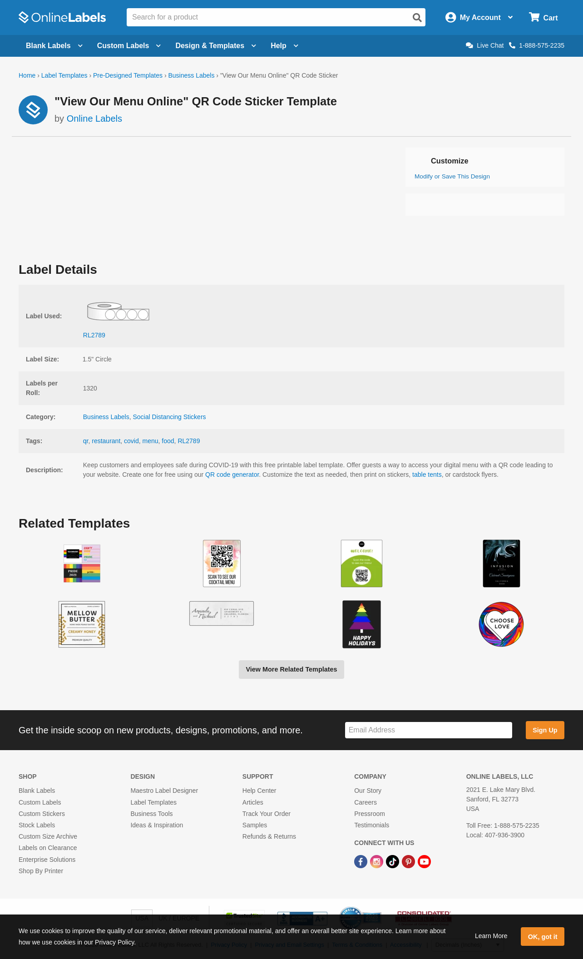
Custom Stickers (42, 813)
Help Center (259, 790)
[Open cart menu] (543, 17)
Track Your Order (266, 813)
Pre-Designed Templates (128, 75)
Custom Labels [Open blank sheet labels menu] (129, 45)
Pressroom (369, 813)
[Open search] (417, 18)
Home (27, 75)
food (168, 441)
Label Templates (64, 75)
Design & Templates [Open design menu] (215, 45)
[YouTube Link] (424, 861)
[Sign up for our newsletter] (428, 730)
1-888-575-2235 (536, 45)
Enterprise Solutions (47, 859)
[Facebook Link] (361, 861)
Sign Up (545, 730)
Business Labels (191, 75)
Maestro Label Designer (164, 790)
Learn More (491, 935)
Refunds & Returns (269, 836)
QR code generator (232, 474)
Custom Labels (40, 802)
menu (150, 441)
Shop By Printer (41, 871)
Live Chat (485, 45)
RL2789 (189, 441)
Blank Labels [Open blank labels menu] (54, 45)
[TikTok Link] (393, 861)
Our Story (367, 790)
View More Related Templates (291, 669)
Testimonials (371, 825)
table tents (427, 474)
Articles (252, 802)
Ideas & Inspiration (156, 825)
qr (86, 441)
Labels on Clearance (48, 847)
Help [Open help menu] (284, 45)
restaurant (106, 441)
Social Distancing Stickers (169, 416)
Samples (254, 825)
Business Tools (151, 813)
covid (131, 441)
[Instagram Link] (377, 861)
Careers (365, 802)
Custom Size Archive (48, 836)
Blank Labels (37, 790)
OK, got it (543, 936)
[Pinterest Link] (409, 861)
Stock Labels (37, 825)
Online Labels (94, 119)
